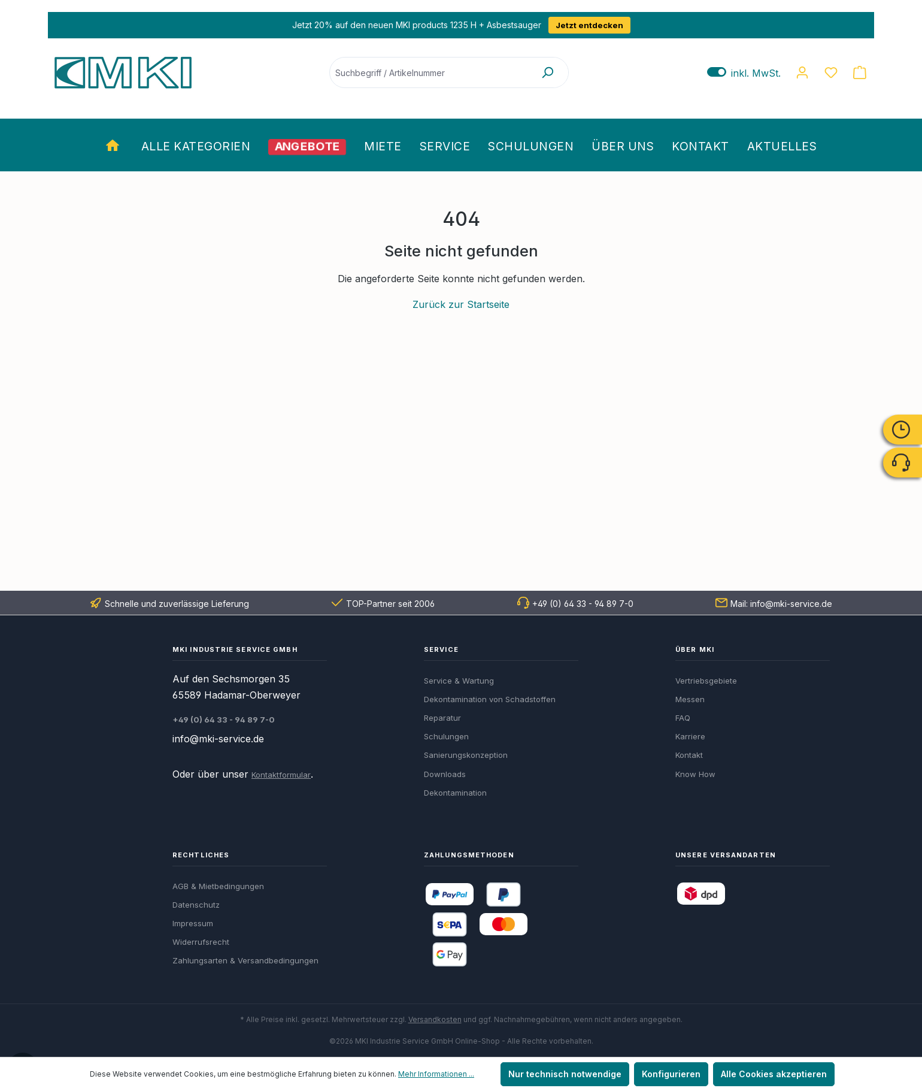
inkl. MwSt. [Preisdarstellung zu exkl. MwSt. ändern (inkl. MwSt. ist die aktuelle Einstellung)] (744, 73)
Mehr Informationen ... (436, 1073)
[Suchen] (547, 72)
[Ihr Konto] (802, 72)
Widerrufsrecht (200, 942)
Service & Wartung (459, 680)
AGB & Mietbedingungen (218, 886)
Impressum (192, 923)
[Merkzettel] (831, 72)
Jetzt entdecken (589, 25)
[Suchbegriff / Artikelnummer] (428, 72)
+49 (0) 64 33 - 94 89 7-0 (582, 604)
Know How (695, 774)
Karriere (690, 736)
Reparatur (442, 718)
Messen (690, 699)
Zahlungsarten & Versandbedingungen (245, 960)
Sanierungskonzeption (466, 755)
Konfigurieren (671, 1074)
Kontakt (689, 755)
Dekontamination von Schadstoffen (490, 699)
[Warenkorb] (859, 72)
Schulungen (446, 736)
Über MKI (694, 649)
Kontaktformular (281, 774)
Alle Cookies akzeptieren (774, 1074)
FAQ (682, 718)
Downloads (445, 774)
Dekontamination (455, 792)
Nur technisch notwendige (564, 1074)
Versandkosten (435, 1019)
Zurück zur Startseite (461, 304)
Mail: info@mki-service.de (781, 604)
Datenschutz (196, 904)
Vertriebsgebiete (706, 680)
